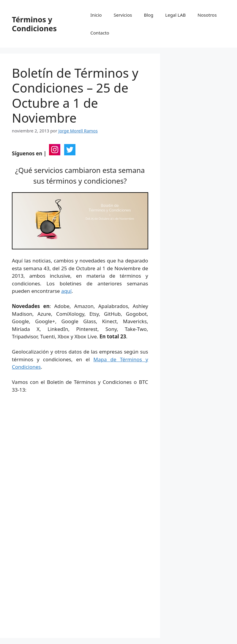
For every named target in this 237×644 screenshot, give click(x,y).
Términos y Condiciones (34, 23)
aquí (66, 290)
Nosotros (207, 15)
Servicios (123, 15)
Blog (148, 15)
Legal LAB (175, 15)
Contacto (99, 33)
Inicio (96, 15)
